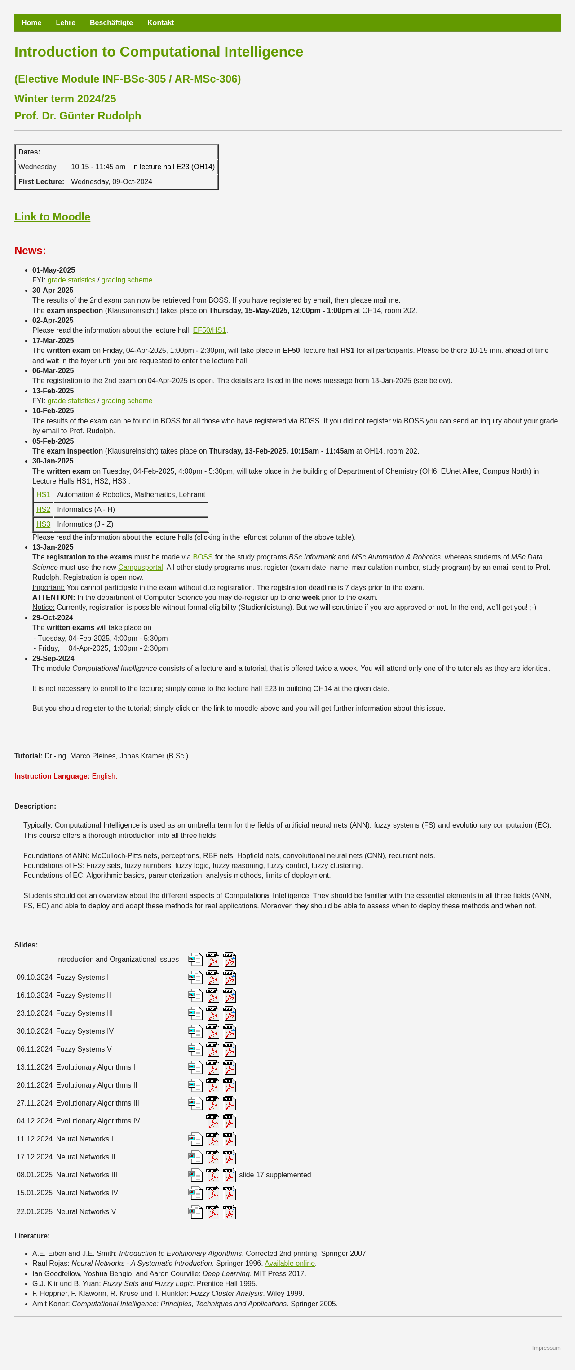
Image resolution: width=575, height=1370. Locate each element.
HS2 (43, 509)
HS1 (43, 494)
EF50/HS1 (209, 330)
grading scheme (127, 280)
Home (31, 22)
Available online (290, 1263)
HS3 (43, 524)
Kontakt (160, 22)
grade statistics (72, 280)
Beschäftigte (111, 22)
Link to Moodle (52, 217)
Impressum (546, 1347)
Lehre (65, 22)
